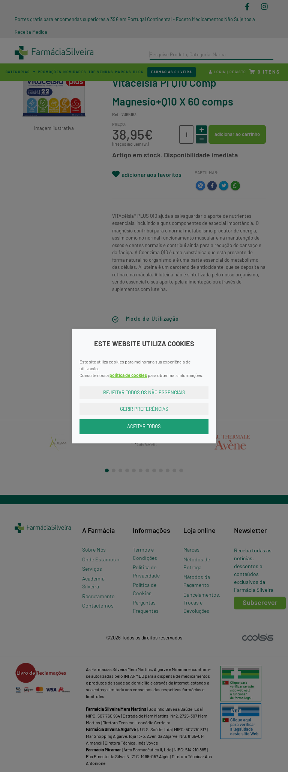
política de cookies (128, 375)
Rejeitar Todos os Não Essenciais (144, 392)
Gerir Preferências (144, 409)
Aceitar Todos (144, 426)
